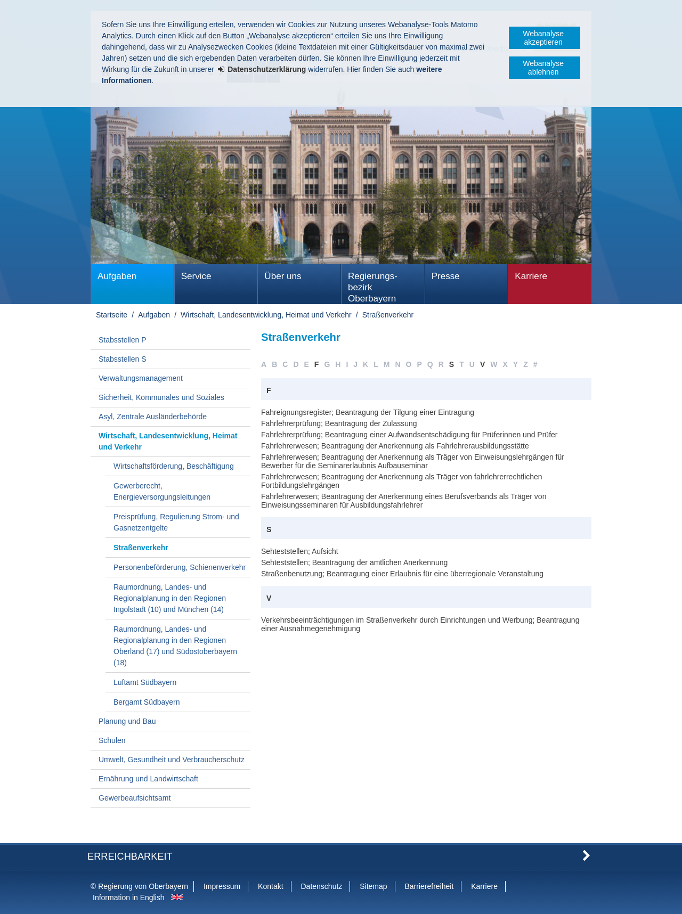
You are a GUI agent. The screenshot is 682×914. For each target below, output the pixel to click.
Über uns (282, 276)
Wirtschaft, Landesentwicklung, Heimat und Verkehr (266, 315)
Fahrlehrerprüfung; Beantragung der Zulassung (339, 423)
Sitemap (373, 886)
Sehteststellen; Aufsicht (299, 551)
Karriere (531, 276)
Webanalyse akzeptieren (543, 37)
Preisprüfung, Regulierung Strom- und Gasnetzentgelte (176, 522)
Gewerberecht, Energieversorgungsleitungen (161, 491)
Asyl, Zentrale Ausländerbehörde (153, 416)
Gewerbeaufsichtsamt (134, 798)
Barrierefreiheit (428, 886)
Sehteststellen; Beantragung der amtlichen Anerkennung (354, 562)
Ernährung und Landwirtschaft (148, 778)
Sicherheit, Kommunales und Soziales (161, 397)
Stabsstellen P (123, 340)
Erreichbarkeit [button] (130, 856)
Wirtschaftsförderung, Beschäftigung (173, 466)
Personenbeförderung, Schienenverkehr (179, 567)
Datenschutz (321, 886)
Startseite (111, 315)
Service (196, 276)
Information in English (129, 897)
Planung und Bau (127, 721)
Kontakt (270, 886)
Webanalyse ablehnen (543, 67)
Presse (446, 276)
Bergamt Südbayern (146, 702)
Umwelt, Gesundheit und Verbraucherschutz (172, 759)
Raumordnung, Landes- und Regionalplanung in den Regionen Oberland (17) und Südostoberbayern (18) (175, 646)
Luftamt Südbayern (144, 682)
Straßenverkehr (387, 315)
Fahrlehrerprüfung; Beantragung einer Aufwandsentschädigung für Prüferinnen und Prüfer (409, 434)
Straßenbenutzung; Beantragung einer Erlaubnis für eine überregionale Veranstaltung (402, 573)
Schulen (112, 740)
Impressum (222, 886)
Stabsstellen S (123, 359)
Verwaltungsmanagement (141, 378)
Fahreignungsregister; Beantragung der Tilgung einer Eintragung (367, 412)
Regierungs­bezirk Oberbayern (372, 287)
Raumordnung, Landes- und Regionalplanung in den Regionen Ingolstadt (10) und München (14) (169, 598)
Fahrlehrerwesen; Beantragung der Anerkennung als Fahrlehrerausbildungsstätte (395, 446)
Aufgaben (117, 276)
